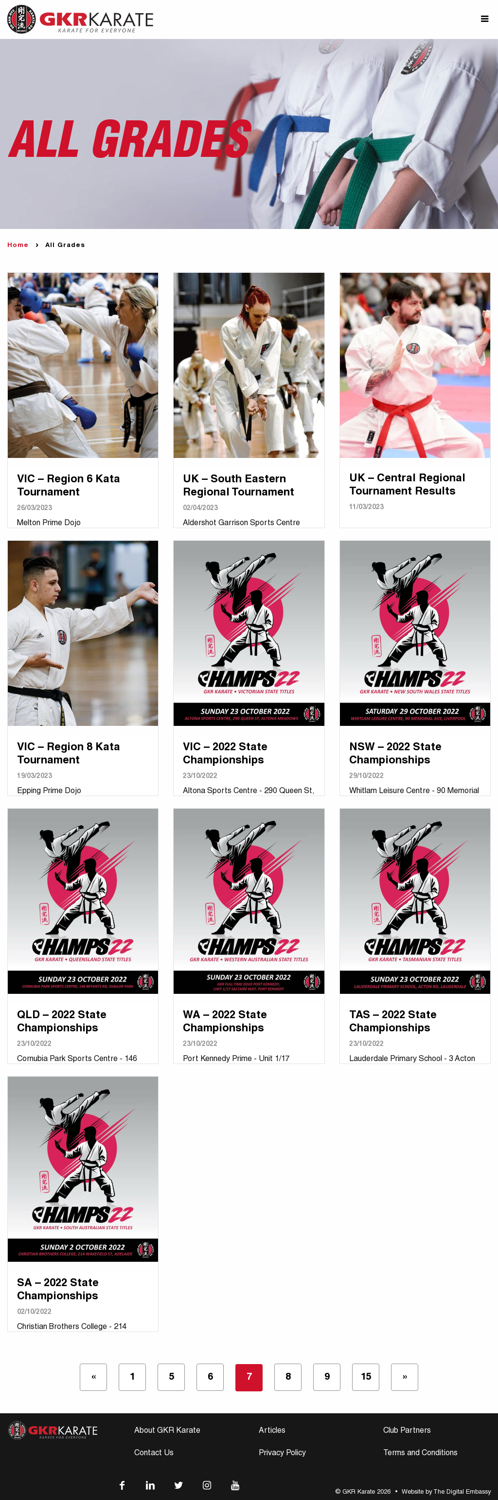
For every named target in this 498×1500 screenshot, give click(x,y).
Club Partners (407, 1431)
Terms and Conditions (420, 1454)
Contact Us (154, 1454)
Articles (272, 1431)
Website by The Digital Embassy (446, 1492)
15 (366, 1378)
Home (18, 246)
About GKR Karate (167, 1431)
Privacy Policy (282, 1454)
